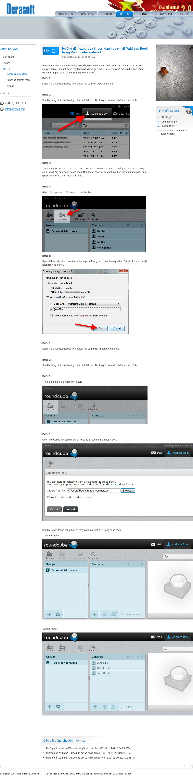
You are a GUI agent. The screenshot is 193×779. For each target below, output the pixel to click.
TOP (188, 765)
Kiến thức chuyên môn (18, 80)
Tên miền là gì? (169, 121)
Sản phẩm (8, 57)
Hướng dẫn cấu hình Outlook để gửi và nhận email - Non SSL (78, 757)
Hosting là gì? (168, 126)
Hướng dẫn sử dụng (16, 73)
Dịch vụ (7, 63)
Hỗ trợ (6, 69)
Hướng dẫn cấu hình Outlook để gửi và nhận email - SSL (76, 753)
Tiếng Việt (177, 3)
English (189, 3)
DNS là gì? (166, 117)
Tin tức (6, 93)
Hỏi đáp (10, 86)
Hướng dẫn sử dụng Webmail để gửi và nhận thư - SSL (75, 748)
